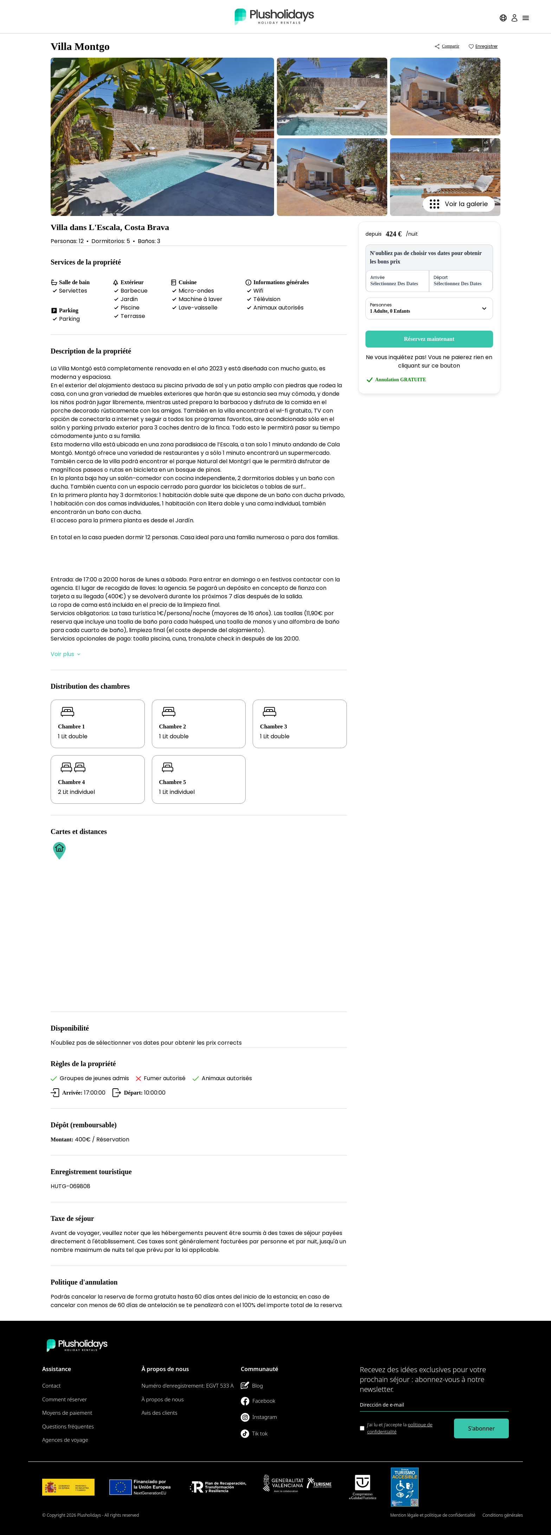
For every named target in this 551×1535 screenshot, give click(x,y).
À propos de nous (163, 1399)
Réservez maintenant (429, 339)
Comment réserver (64, 1399)
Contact (51, 1385)
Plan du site (372, 1515)
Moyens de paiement (67, 1412)
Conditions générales (502, 1515)
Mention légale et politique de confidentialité (432, 1515)
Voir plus (65, 654)
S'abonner (481, 1428)
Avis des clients (159, 1412)
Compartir (446, 46)
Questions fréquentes (68, 1426)
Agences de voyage (65, 1439)
